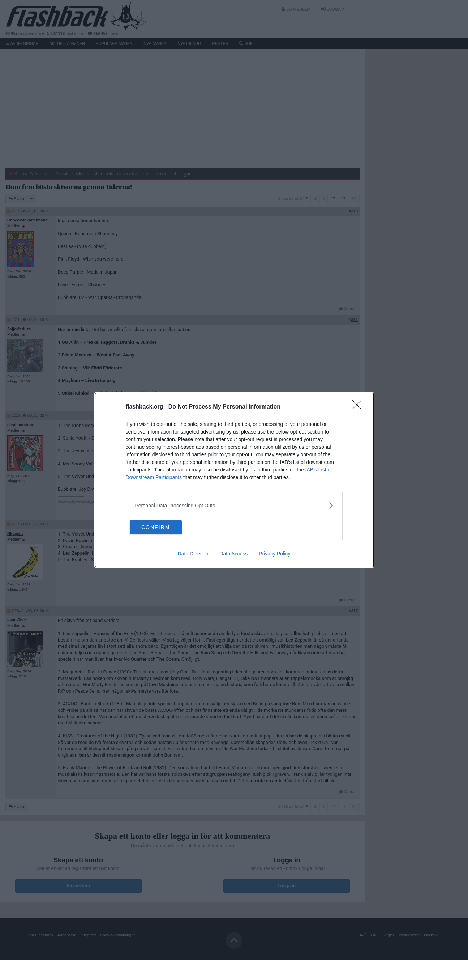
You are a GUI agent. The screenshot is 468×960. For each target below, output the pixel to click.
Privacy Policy (274, 554)
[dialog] (234, 480)
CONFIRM (164, 527)
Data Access (233, 554)
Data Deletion (193, 554)
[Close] (359, 407)
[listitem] (234, 505)
